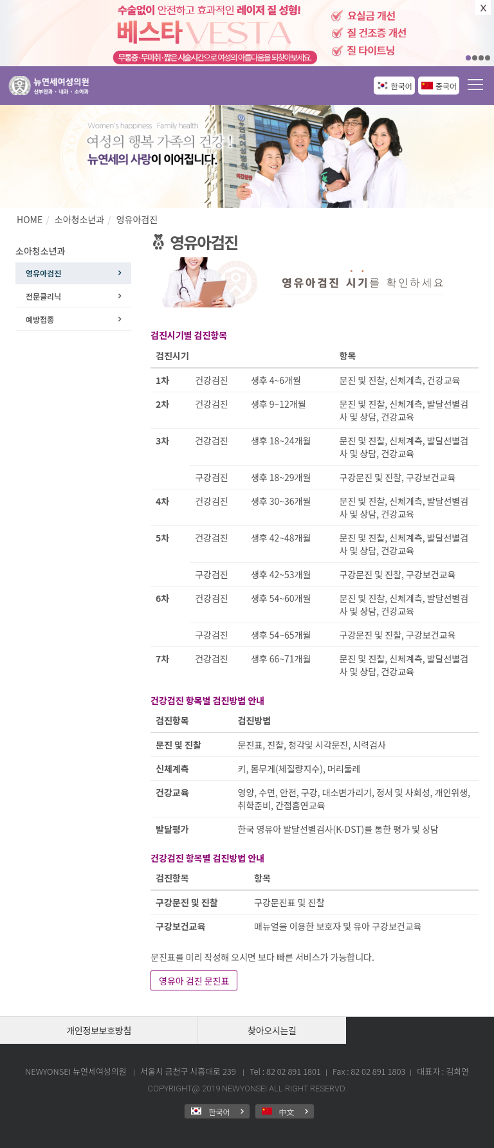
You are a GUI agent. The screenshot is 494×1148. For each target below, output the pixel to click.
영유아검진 (137, 219)
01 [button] (468, 57)
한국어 (401, 85)
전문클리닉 (43, 296)
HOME (29, 219)
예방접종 (40, 319)
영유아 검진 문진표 (194, 980)
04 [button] (487, 57)
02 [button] (474, 57)
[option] (247, 33)
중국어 (446, 85)
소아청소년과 (79, 219)
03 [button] (481, 57)
